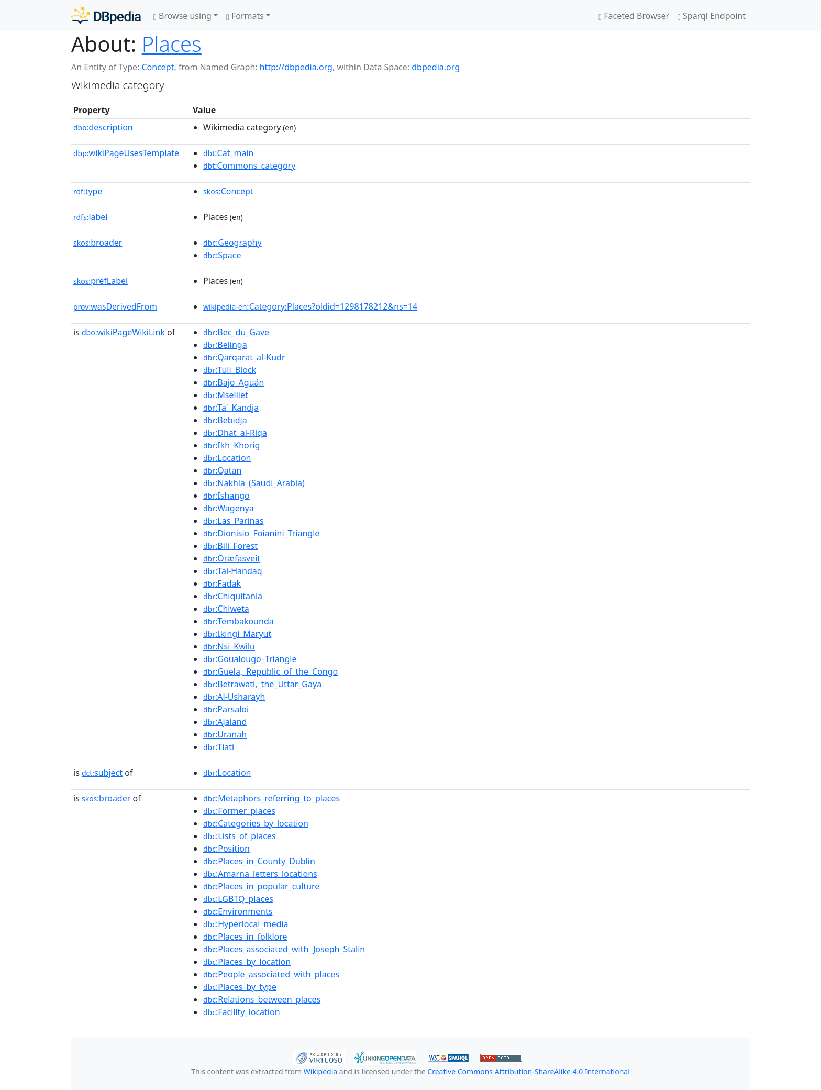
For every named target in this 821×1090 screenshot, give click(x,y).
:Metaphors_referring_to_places (271, 798)
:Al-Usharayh (234, 696)
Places (172, 43)
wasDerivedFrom (115, 306)
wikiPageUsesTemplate (126, 153)
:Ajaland (225, 722)
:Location (227, 458)
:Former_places (239, 811)
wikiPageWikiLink (123, 332)
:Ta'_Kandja (231, 407)
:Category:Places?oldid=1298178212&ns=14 (310, 306)
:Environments (237, 911)
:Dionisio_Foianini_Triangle (261, 533)
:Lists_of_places (239, 836)
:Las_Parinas (233, 520)
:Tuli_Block (229, 370)
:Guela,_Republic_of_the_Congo (270, 671)
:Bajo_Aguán (233, 382)
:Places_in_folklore (245, 936)
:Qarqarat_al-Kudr (244, 357)
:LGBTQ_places (238, 899)
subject (102, 772)
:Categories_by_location (255, 823)
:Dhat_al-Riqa (235, 432)
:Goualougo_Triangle (250, 659)
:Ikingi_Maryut (237, 634)
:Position (226, 848)
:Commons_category (249, 165)
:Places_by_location (247, 961)
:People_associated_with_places (271, 974)
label (90, 217)
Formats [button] (245, 15)
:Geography (232, 242)
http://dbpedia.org (296, 67)
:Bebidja (225, 420)
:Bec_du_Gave (236, 332)
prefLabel (100, 281)
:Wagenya (228, 508)
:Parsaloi (226, 709)
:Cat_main (228, 153)
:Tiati (218, 747)
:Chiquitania (232, 596)
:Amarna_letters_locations (260, 873)
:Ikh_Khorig (231, 445)
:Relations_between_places (261, 999)
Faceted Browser (633, 15)
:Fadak (222, 583)
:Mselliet (225, 395)
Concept (157, 67)
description (103, 127)
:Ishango (226, 495)
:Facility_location (241, 1012)
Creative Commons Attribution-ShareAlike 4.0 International (528, 1071)
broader (97, 242)
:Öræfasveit (231, 558)
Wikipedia (320, 1071)
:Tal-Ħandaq (232, 571)
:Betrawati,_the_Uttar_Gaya (262, 684)
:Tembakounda (238, 621)
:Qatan (222, 470)
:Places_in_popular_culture (261, 886)
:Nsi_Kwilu (229, 646)
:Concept (228, 191)
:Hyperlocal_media (245, 924)
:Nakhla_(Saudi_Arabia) (254, 483)
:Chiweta (226, 608)
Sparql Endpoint (712, 15)
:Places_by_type (239, 987)
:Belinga (225, 344)
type (88, 191)
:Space (222, 255)
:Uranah (225, 734)
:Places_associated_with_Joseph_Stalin (284, 949)
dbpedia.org (436, 67)
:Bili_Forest (230, 546)
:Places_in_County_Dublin (259, 861)
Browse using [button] (182, 15)
